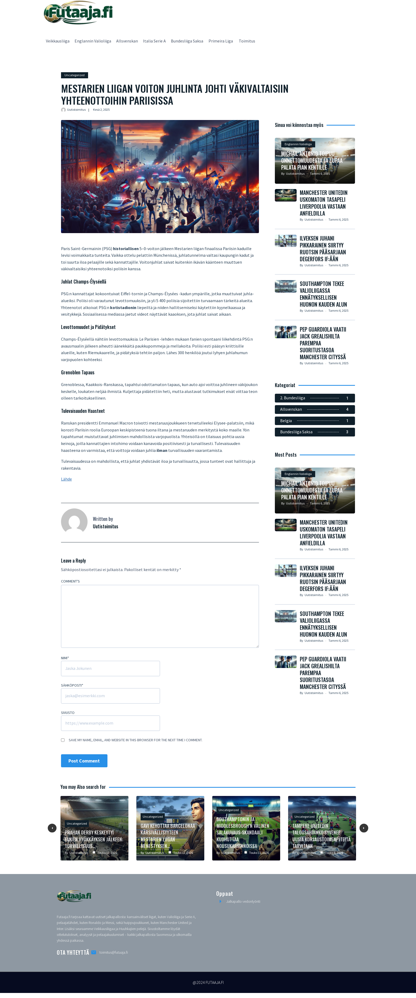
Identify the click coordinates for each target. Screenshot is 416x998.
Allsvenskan (127, 41)
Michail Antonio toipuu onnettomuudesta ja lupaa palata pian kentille (312, 174)
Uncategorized (74, 75)
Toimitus (247, 41)
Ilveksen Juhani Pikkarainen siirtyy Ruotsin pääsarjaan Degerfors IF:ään (323, 262)
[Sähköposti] (110, 696)
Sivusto (67, 712)
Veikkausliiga (58, 41)
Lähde (66, 479)
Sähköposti (72, 685)
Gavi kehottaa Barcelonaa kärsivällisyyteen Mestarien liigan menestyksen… (168, 836)
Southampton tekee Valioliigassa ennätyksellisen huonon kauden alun (323, 308)
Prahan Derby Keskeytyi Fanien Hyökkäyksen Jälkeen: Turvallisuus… (94, 839)
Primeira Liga (221, 41)
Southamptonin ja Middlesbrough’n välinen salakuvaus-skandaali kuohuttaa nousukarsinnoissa (242, 833)
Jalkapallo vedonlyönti (243, 902)
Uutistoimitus (76, 110)
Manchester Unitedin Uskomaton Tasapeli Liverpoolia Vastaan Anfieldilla (324, 217)
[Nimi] (110, 668)
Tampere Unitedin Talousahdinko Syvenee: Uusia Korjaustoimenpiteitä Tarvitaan (321, 836)
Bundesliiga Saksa (187, 41)
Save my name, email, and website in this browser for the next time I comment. (135, 740)
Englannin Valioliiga (93, 41)
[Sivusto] (110, 723)
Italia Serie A (154, 41)
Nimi (65, 658)
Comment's (70, 581)
